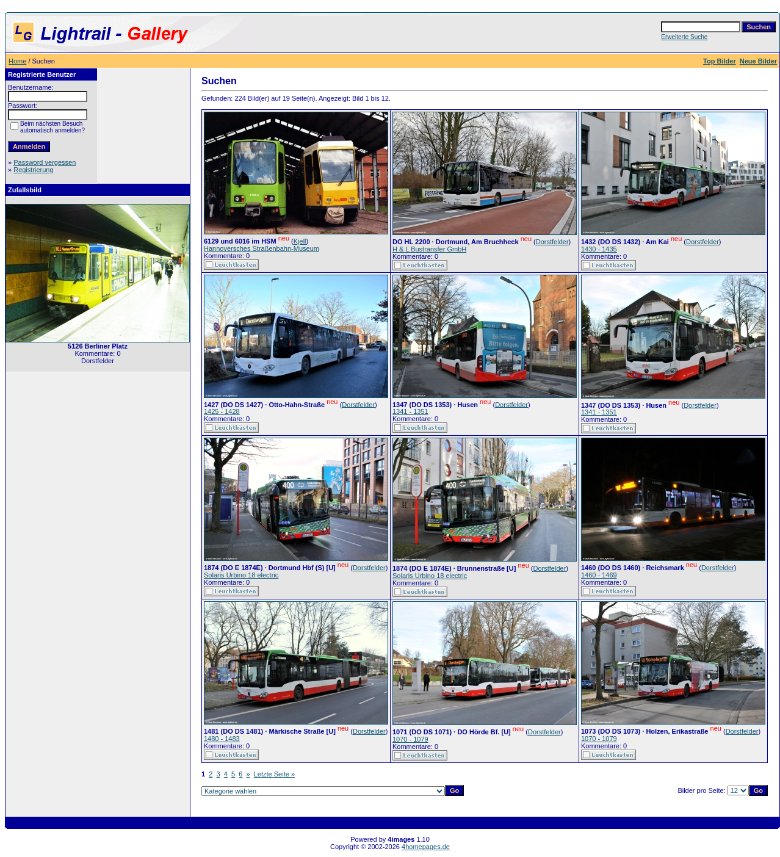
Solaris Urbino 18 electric (241, 575)
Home (17, 61)
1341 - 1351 (410, 411)
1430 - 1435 (599, 249)
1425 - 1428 (222, 411)
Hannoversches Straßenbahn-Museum (261, 248)
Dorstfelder (552, 241)
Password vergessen (44, 162)
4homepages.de (426, 846)
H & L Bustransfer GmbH (429, 249)
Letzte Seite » (274, 774)
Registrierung (33, 169)
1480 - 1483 (222, 738)
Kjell (300, 241)
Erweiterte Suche (684, 37)
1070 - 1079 (410, 739)
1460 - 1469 (599, 575)
